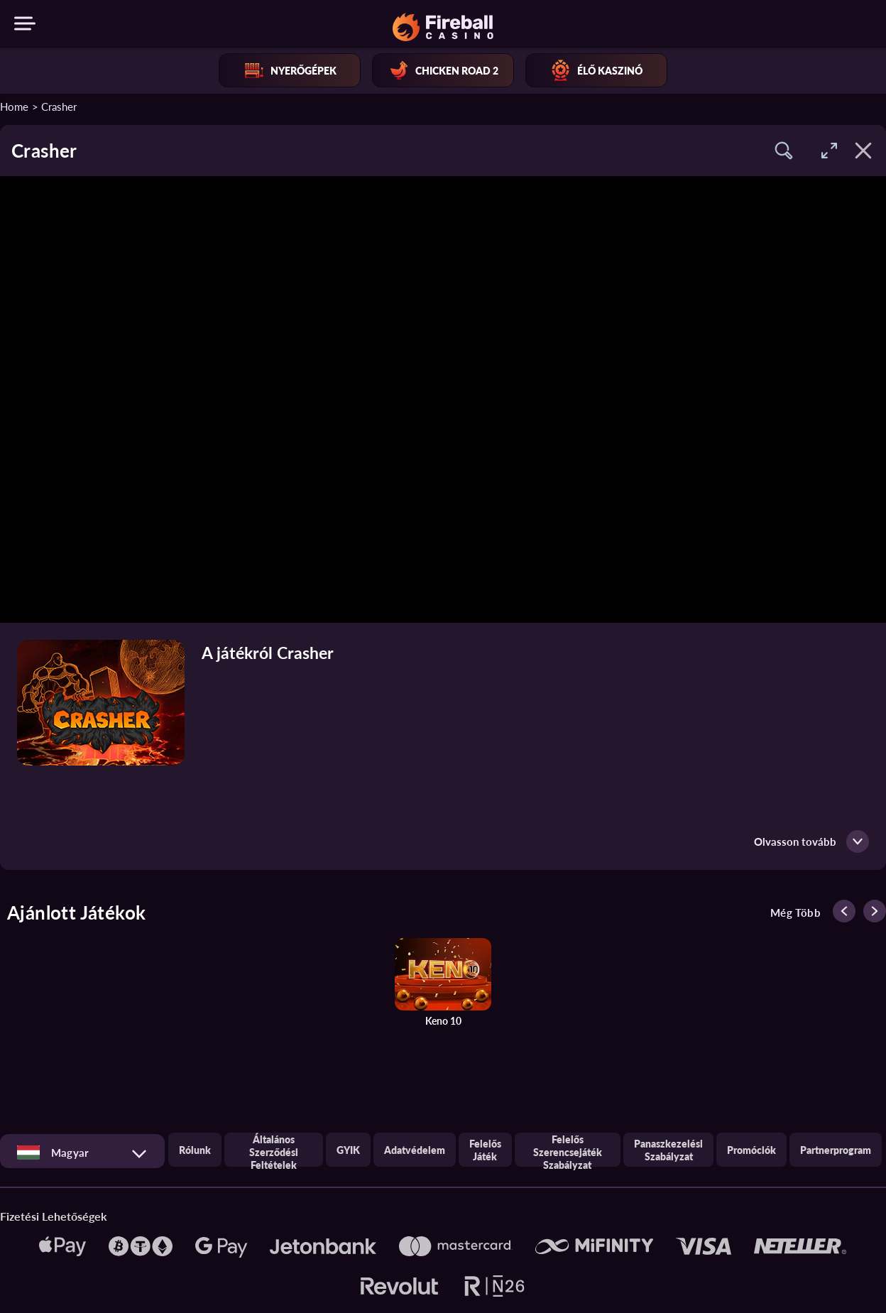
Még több (795, 912)
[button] (783, 150)
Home (14, 106)
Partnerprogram (835, 1150)
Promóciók (751, 1150)
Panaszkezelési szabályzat (668, 1149)
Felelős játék (485, 1149)
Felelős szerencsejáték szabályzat (567, 1150)
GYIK (348, 1150)
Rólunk (195, 1150)
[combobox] (82, 1152)
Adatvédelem (414, 1150)
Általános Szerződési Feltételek (273, 1150)
